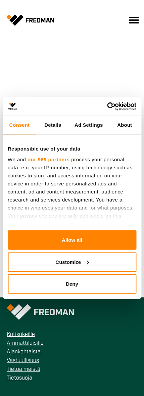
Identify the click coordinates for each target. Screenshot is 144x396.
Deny (72, 284)
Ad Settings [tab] (89, 125)
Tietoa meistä (23, 369)
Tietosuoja (19, 378)
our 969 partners (49, 159)
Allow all (72, 240)
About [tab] (124, 125)
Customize (72, 262)
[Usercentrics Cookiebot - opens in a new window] (107, 106)
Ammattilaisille (25, 343)
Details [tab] (52, 125)
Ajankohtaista (24, 352)
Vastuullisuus (23, 360)
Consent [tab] (19, 125)
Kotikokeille (21, 334)
